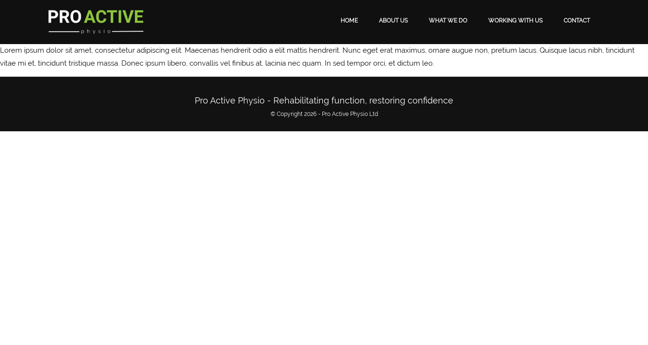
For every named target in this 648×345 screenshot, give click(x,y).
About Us (393, 20)
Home (349, 20)
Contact (577, 20)
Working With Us (515, 20)
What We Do (448, 20)
